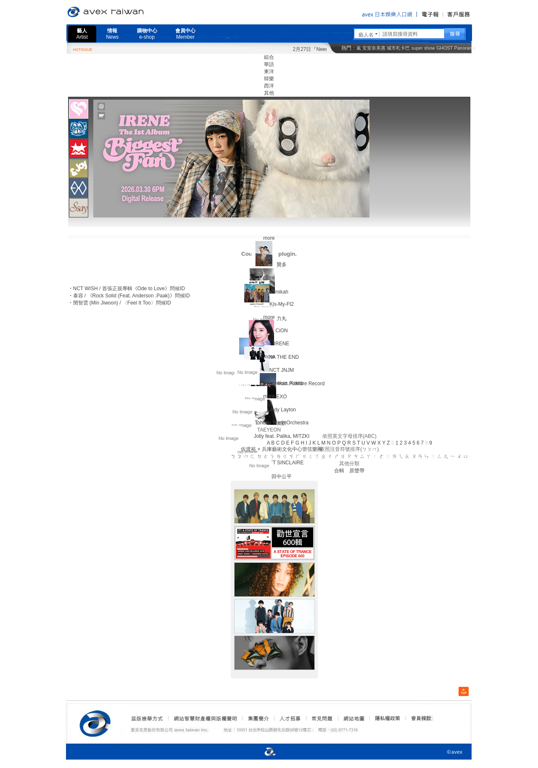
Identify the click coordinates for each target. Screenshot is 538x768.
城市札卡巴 (398, 47)
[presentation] (78, 109)
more (268, 238)
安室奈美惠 (373, 47)
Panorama (465, 47)
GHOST (444, 47)
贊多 (282, 264)
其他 (269, 93)
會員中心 (185, 34)
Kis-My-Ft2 (281, 304)
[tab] (78, 109)
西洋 (269, 86)
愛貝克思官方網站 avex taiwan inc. (129, 12)
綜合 (269, 57)
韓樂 (269, 79)
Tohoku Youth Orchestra (282, 423)
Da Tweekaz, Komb (281, 383)
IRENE (282, 344)
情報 (112, 34)
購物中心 (147, 34)
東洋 (269, 71)
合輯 (339, 471)
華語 (269, 64)
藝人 (82, 34)
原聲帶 (356, 471)
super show (423, 47)
